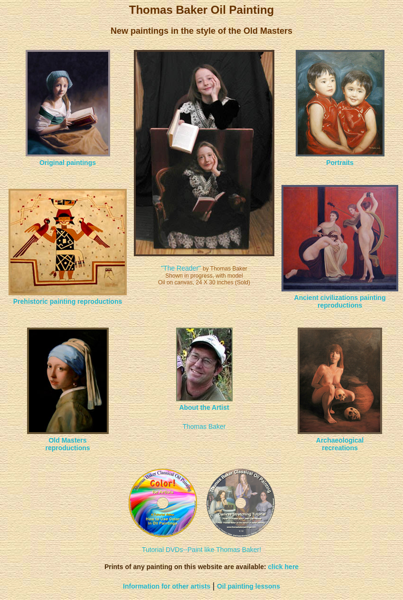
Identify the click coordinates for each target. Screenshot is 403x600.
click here (283, 567)
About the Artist (204, 407)
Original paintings (67, 162)
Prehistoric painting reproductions (67, 301)
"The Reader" (181, 268)
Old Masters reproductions (67, 444)
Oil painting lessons (248, 586)
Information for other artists (166, 586)
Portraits (340, 162)
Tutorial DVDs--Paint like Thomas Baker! (201, 549)
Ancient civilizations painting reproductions (340, 301)
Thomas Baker (203, 426)
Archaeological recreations (340, 444)
